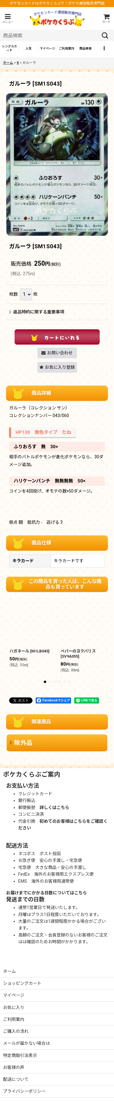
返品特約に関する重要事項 (36, 311)
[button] (8, 18)
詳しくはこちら (54, 807)
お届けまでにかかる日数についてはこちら (46, 892)
